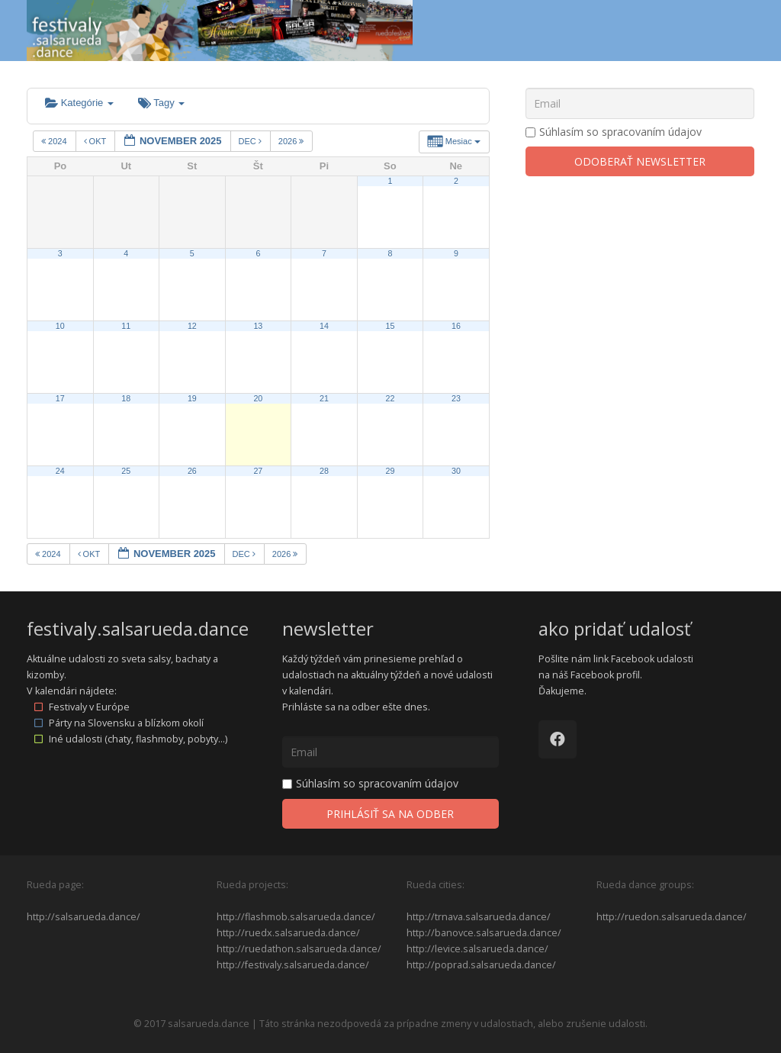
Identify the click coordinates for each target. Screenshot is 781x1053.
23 (456, 398)
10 (60, 325)
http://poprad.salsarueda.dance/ (481, 964)
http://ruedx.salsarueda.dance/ (288, 932)
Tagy (161, 102)
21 (324, 398)
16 (456, 325)
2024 (55, 141)
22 (389, 398)
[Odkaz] (220, 30)
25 (125, 470)
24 (60, 470)
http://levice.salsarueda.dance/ (477, 948)
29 (389, 470)
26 (192, 470)
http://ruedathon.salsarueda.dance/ (299, 948)
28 (324, 470)
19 (192, 398)
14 (324, 325)
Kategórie (79, 102)
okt (96, 141)
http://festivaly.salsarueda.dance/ (293, 964)
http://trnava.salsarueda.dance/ (479, 916)
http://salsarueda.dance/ (83, 916)
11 (125, 325)
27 (257, 470)
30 (456, 470)
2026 (292, 141)
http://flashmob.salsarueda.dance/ (296, 916)
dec (251, 141)
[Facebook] (557, 739)
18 (125, 398)
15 (389, 325)
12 (192, 325)
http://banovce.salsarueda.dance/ (484, 932)
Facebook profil (605, 674)
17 (60, 398)
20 (257, 398)
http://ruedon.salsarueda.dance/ (671, 916)
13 (257, 325)
